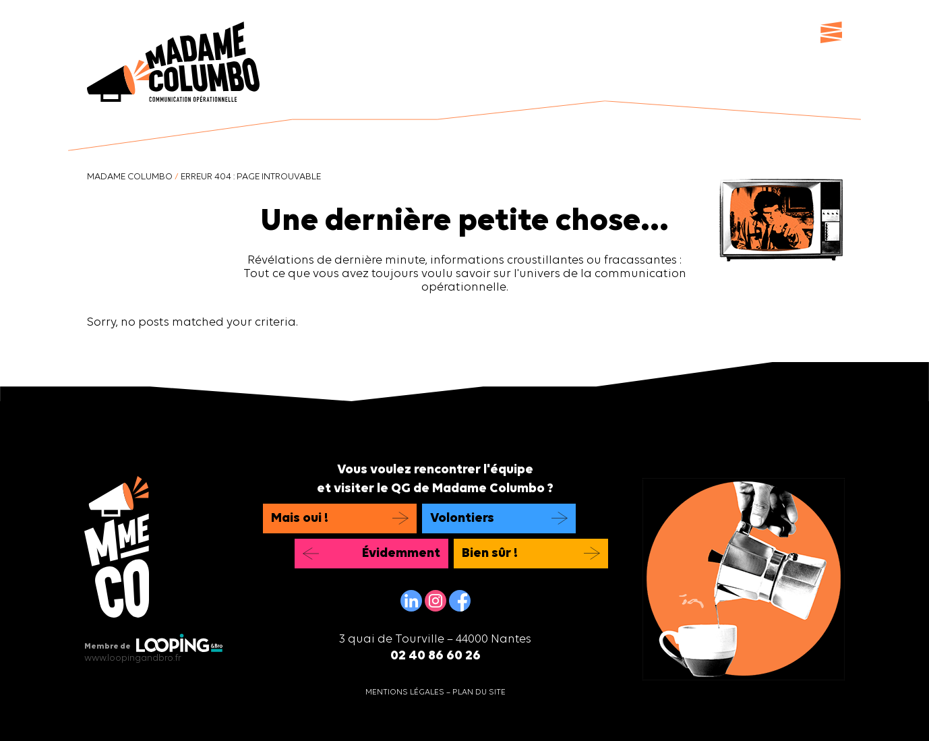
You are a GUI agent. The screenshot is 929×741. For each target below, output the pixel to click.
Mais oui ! (299, 518)
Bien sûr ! (490, 553)
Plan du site (479, 692)
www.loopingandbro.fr (132, 658)
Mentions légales (404, 692)
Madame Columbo (130, 177)
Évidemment (401, 553)
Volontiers (462, 518)
